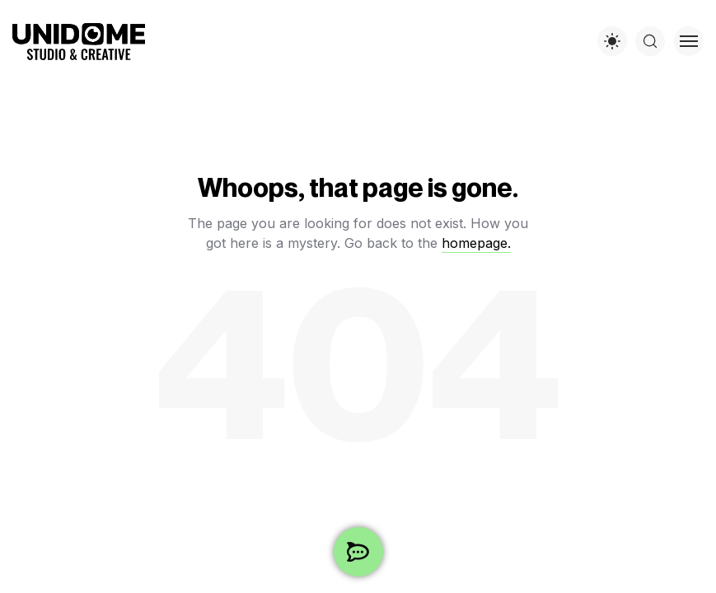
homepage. (476, 243)
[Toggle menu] (689, 41)
